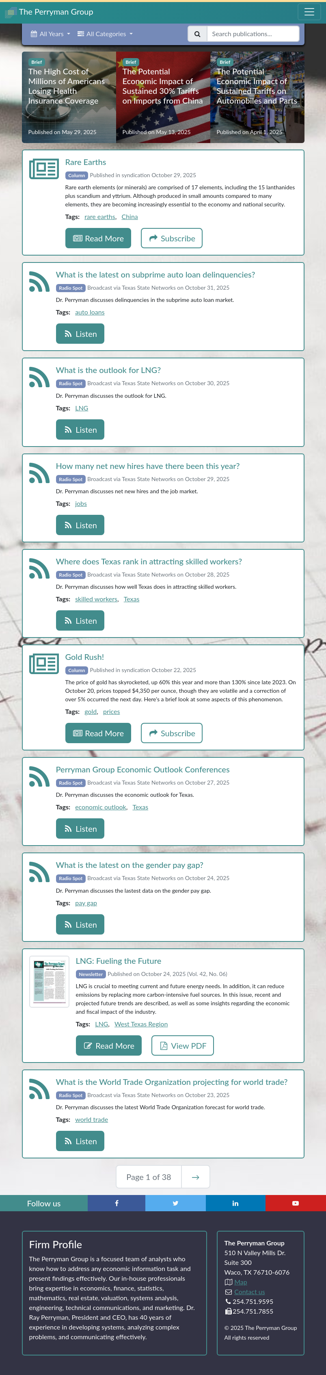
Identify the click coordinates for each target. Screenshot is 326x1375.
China (129, 216)
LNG (81, 408)
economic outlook (100, 807)
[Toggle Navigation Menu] (309, 11)
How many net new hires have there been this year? (148, 466)
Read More (98, 238)
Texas (132, 599)
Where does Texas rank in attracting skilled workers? (149, 561)
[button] (50, 34)
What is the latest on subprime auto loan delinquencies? (155, 274)
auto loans (89, 312)
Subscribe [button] (171, 238)
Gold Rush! (84, 656)
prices (111, 711)
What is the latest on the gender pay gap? (130, 865)
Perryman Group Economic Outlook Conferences (143, 769)
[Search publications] (253, 34)
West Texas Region (141, 1024)
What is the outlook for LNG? (108, 370)
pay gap (86, 903)
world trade (91, 1119)
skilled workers (96, 599)
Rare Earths (85, 162)
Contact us (249, 1291)
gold (90, 711)
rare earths (99, 216)
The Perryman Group (49, 12)
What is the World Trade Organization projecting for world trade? (172, 1082)
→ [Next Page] (196, 1177)
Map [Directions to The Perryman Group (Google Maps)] (240, 1282)
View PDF (183, 1045)
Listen (80, 333)
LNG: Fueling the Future (119, 960)
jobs (81, 503)
